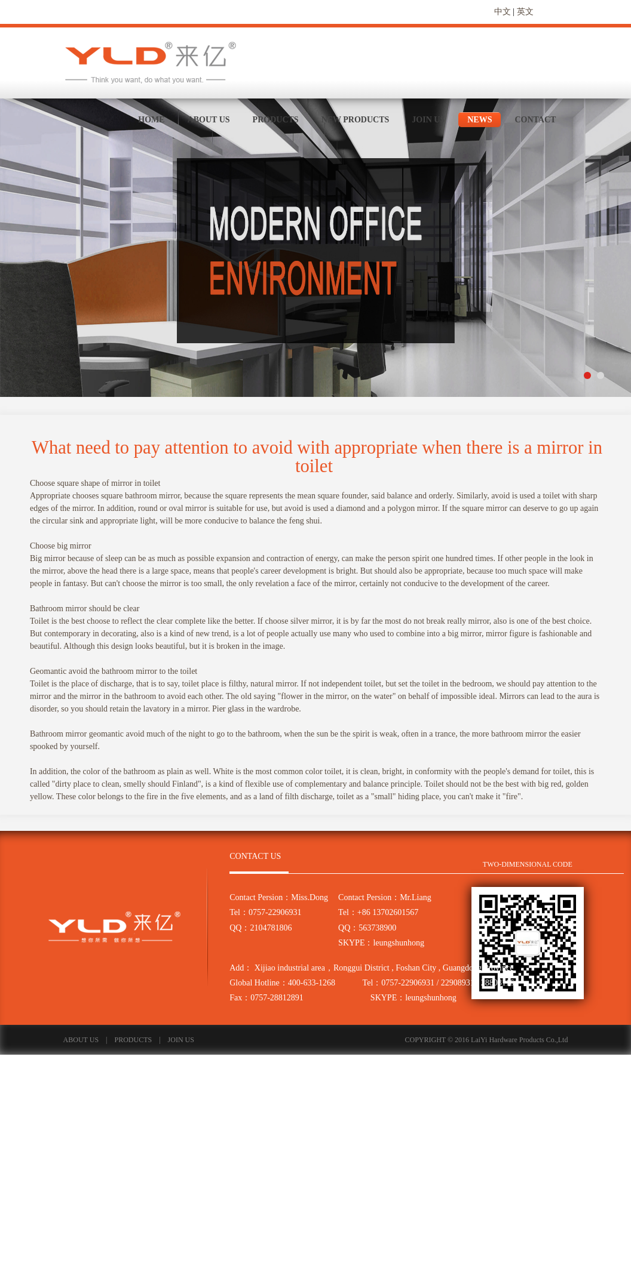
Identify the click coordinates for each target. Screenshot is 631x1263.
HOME (151, 119)
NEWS (479, 119)
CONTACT (535, 119)
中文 (502, 11)
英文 (525, 11)
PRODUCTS (276, 119)
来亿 (151, 62)
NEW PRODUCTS (355, 119)
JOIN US (428, 119)
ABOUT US (209, 119)
